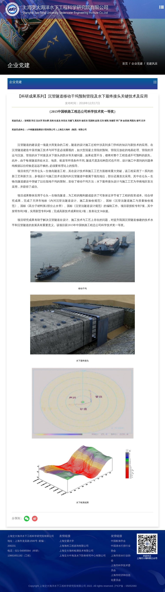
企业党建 (137, 63)
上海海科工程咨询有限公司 (74, 545)
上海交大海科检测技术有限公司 (76, 550)
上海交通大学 (66, 540)
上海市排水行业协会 (120, 558)
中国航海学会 (118, 540)
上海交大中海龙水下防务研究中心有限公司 (82, 555)
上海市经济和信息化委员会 (120, 577)
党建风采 (152, 63)
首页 (125, 63)
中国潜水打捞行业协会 (120, 548)
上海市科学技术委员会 (120, 568)
